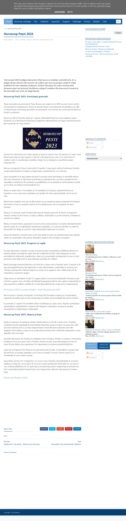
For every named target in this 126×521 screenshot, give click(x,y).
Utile (105, 21)
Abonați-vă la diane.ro (91, 346)
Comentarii (91, 147)
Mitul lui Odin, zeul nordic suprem (98, 311)
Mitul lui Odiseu (91, 255)
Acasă (6, 29)
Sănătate (96, 21)
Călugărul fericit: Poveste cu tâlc (97, 46)
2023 (17, 39)
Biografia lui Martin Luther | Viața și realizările (102, 330)
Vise (36, 21)
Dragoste (66, 21)
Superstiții (56, 21)
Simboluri (44, 21)
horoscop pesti (44, 39)
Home (9, 21)
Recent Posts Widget (89, 339)
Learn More (59, 12)
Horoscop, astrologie (23, 21)
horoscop (36, 39)
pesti (51, 39)
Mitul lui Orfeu (90, 273)
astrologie (23, 39)
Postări (90, 143)
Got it (70, 12)
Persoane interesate (103, 346)
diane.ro (17, 518)
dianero (29, 39)
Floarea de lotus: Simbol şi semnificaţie (99, 49)
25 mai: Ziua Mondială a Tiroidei (97, 51)
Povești (87, 21)
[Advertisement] (24, 60)
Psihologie (77, 21)
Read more (100, 261)
